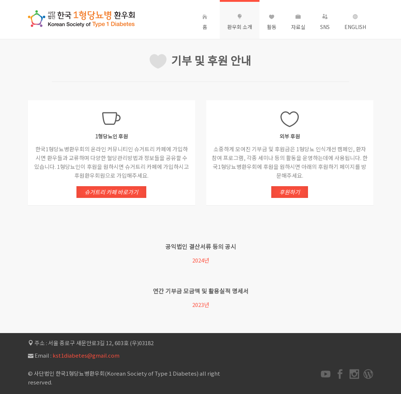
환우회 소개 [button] (239, 22)
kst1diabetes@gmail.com (86, 355)
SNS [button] (325, 22)
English (355, 22)
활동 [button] (271, 22)
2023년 (197, 304)
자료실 (298, 22)
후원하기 (289, 192)
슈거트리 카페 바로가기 (111, 192)
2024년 (200, 260)
